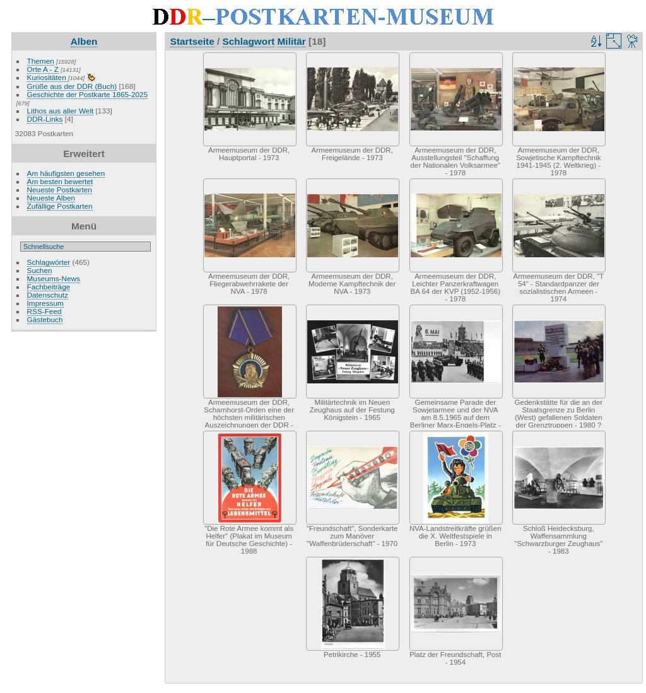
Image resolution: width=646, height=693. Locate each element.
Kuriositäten (47, 77)
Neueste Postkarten (59, 189)
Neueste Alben (51, 198)
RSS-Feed (44, 311)
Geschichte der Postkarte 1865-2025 (87, 94)
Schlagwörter (49, 262)
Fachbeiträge (49, 286)
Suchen (39, 270)
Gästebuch (45, 319)
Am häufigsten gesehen (66, 173)
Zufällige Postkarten (60, 206)
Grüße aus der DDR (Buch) (72, 86)
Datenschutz (47, 295)
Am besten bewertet (60, 181)
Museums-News (53, 278)
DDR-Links (45, 119)
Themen (40, 61)
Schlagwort (249, 41)
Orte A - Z (43, 69)
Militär (292, 41)
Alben (84, 41)
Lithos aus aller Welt (60, 111)
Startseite (192, 41)
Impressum (45, 303)
